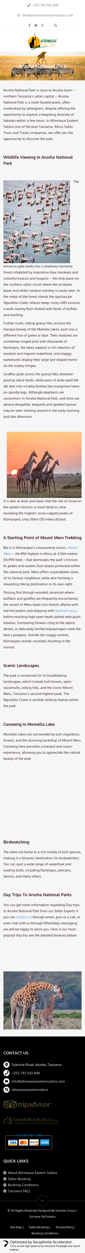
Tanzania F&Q (19, 1142)
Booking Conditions (23, 1136)
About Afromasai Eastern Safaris (32, 1124)
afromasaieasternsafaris (30, 1041)
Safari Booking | (40, 1179)
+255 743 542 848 (26, 1024)
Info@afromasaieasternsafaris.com (38, 1033)
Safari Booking (19, 1130)
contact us (24, 868)
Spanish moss (65, 610)
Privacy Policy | (65, 1179)
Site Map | (17, 1179)
